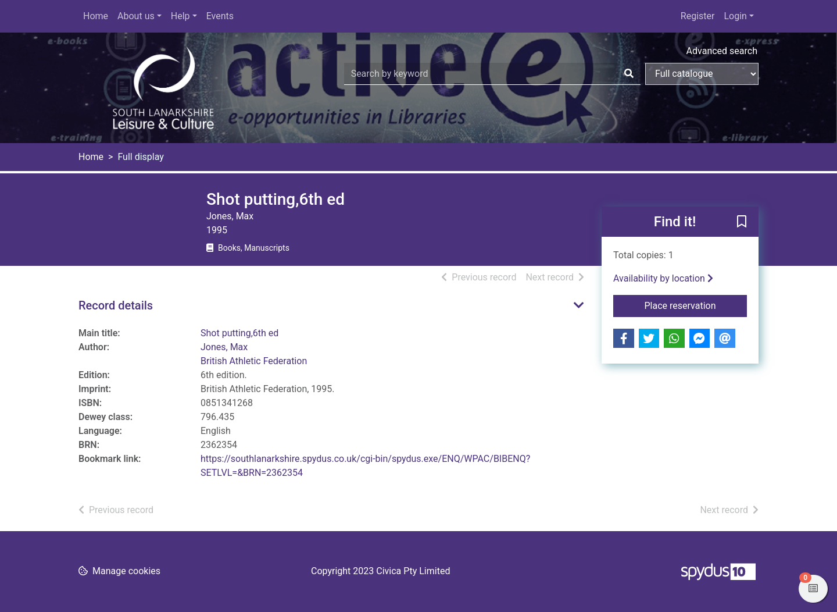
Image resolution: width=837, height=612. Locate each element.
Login (735, 16)
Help (180, 16)
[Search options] (702, 74)
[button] (741, 222)
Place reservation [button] (696, 304)
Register (698, 16)
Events (220, 16)
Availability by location (663, 278)
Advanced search (721, 50)
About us (136, 16)
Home (95, 16)
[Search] (629, 74)
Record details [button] (115, 305)
